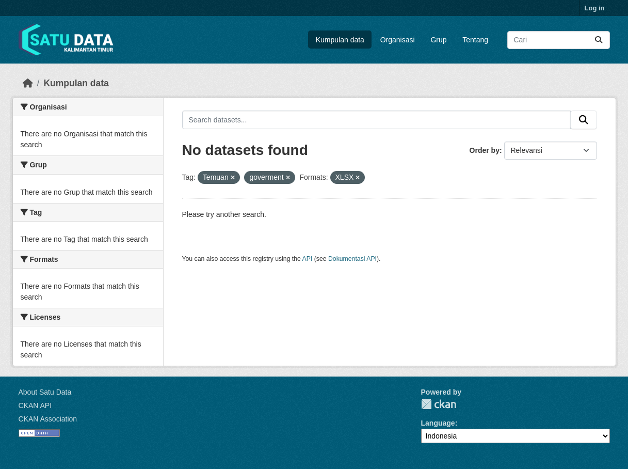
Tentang (475, 40)
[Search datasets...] (558, 40)
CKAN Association (48, 419)
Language (438, 423)
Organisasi (397, 40)
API (307, 258)
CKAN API (35, 405)
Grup (438, 40)
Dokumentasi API (352, 258)
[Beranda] (28, 83)
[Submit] (598, 40)
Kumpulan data (340, 40)
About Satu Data (45, 392)
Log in (595, 8)
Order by (485, 150)
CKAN (438, 404)
